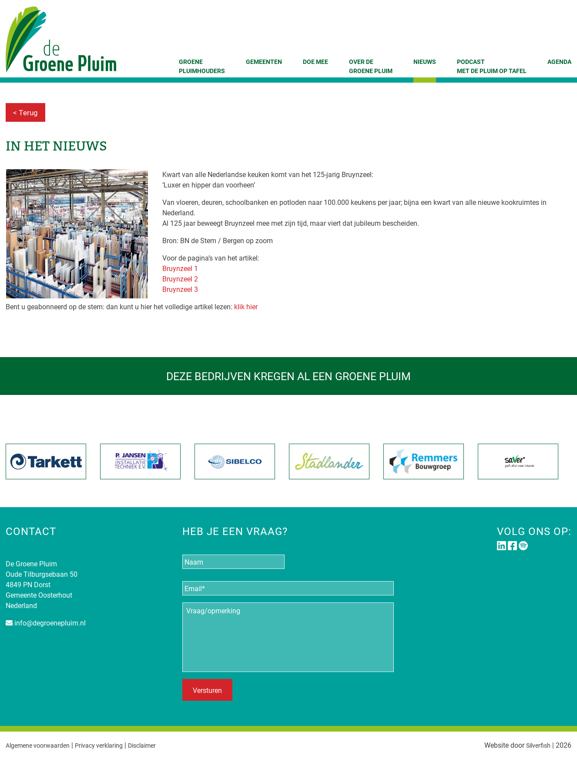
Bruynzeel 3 (180, 289)
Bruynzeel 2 (180, 278)
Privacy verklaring (110, 744)
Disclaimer (159, 744)
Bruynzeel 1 (180, 268)
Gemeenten (264, 61)
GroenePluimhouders (202, 66)
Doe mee (315, 61)
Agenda (559, 61)
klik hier (245, 306)
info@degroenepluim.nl (50, 622)
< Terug (25, 112)
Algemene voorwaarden (42, 744)
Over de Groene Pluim (370, 66)
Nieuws (424, 61)
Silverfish (536, 744)
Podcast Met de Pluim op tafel (492, 66)
